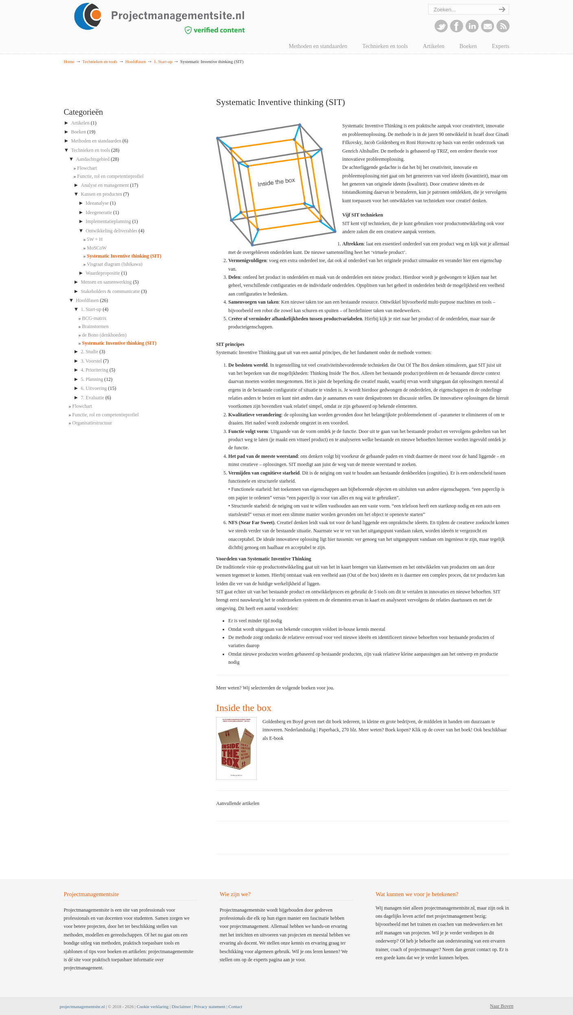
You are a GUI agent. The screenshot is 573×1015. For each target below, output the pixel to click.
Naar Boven (502, 1006)
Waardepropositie (103, 273)
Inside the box (243, 707)
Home (69, 61)
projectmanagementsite (178, 18)
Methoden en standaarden (96, 141)
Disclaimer (181, 1006)
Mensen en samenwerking (106, 282)
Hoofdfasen (135, 61)
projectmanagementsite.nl (82, 1006)
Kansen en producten (101, 194)
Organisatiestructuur (92, 423)
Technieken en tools (99, 61)
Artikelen (80, 123)
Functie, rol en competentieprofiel (110, 176)
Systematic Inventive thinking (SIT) (124, 256)
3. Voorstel (91, 361)
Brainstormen (95, 326)
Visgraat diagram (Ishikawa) (114, 264)
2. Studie (89, 351)
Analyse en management (105, 185)
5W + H (95, 239)
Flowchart (87, 168)
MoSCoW (97, 248)
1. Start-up (163, 61)
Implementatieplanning (108, 221)
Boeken (78, 132)
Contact (235, 1006)
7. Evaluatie (92, 397)
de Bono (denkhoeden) (104, 335)
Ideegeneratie (99, 212)
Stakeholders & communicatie (110, 291)
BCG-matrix (94, 318)
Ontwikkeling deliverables (112, 231)
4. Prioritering (94, 370)
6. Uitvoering (94, 388)
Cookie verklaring (152, 1006)
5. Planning (92, 379)
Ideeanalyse (97, 203)
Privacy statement (209, 1006)
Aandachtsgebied (93, 159)
